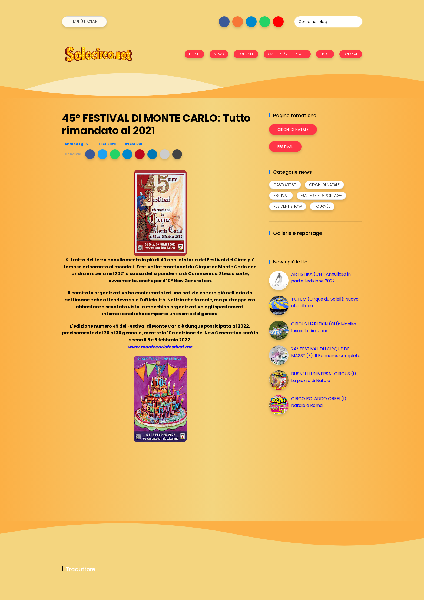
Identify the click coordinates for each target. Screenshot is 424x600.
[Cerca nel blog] (328, 21)
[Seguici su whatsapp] (264, 21)
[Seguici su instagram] (237, 21)
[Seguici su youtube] (278, 21)
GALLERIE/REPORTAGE (287, 54)
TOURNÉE (246, 54)
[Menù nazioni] (84, 21)
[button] (90, 154)
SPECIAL (351, 54)
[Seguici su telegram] (251, 21)
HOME (194, 54)
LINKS (325, 54)
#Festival (133, 144)
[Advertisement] (309, 466)
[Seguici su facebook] (224, 21)
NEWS (219, 54)
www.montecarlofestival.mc (160, 347)
